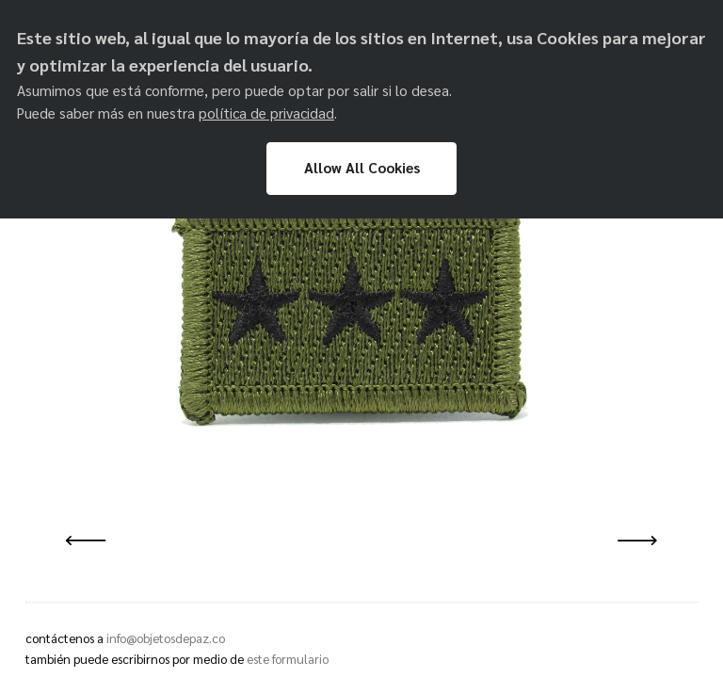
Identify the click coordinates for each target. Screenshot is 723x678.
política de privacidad (266, 113)
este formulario (288, 659)
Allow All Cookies (362, 167)
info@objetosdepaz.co (165, 638)
